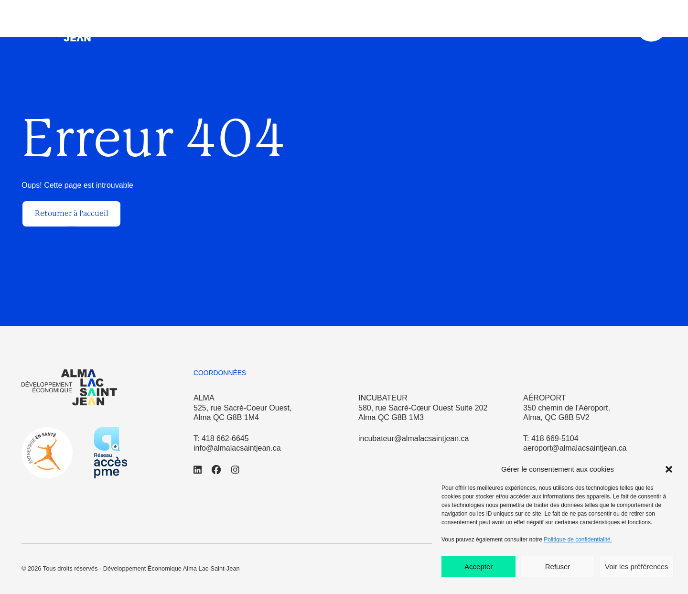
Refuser (557, 566)
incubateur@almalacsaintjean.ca (413, 438)
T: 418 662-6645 (221, 438)
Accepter (478, 566)
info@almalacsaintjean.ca (237, 448)
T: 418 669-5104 (551, 438)
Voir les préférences (636, 566)
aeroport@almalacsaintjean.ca (574, 448)
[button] (669, 469)
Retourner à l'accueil (71, 213)
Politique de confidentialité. (578, 539)
